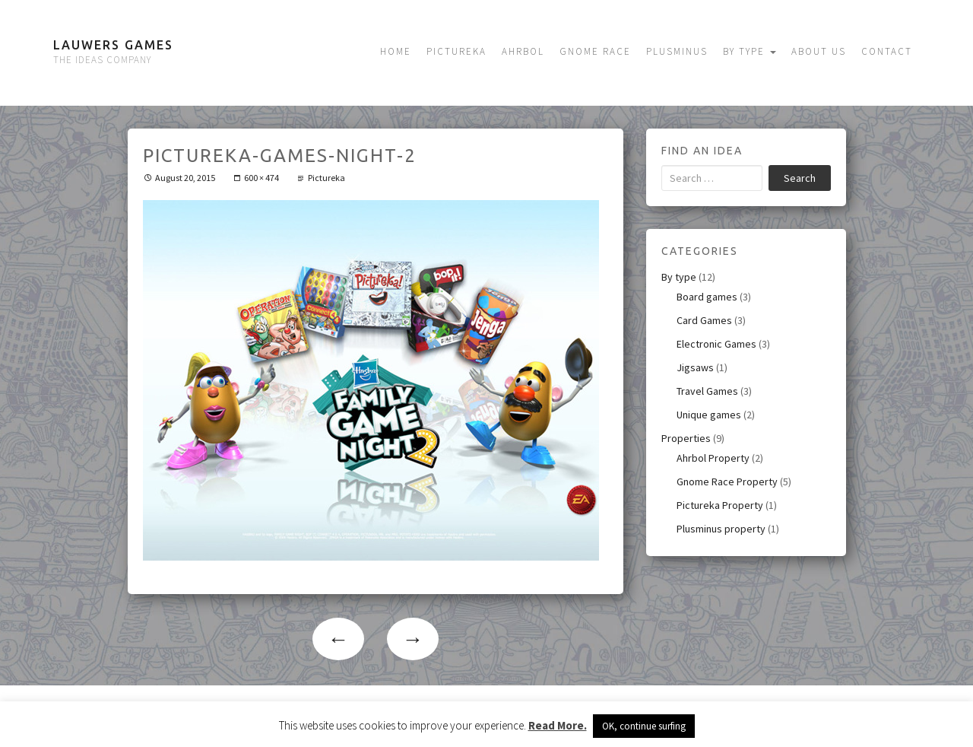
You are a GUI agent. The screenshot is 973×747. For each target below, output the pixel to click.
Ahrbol (523, 51)
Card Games (704, 320)
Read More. (557, 725)
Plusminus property (721, 529)
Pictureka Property (720, 505)
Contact (886, 51)
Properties (686, 438)
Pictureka (456, 51)
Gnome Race (595, 51)
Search (800, 178)
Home (395, 51)
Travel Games (707, 391)
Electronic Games (716, 344)
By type (749, 51)
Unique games (709, 414)
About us (818, 51)
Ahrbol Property (713, 458)
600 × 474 (261, 177)
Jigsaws (695, 367)
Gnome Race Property (727, 481)
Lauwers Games (113, 45)
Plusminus (677, 51)
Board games (707, 297)
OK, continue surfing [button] (644, 726)
